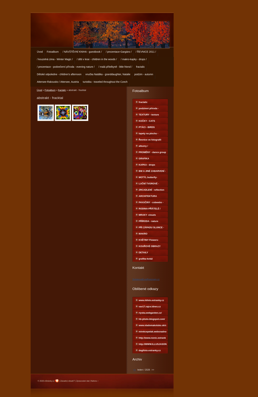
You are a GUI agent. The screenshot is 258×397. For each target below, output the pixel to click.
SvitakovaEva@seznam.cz (146, 279)
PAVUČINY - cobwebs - (151, 202)
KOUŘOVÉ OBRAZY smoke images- (150, 247)
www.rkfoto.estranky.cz (151, 300)
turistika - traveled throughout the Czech (105, 81)
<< (134, 369)
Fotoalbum (53, 51)
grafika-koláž (146, 258)
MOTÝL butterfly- (148, 177)
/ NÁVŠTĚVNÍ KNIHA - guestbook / (82, 51)
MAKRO (143, 233)
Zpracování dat (82, 381)
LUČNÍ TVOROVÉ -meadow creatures (149, 184)
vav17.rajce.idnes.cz (150, 306)
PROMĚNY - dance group (152, 152)
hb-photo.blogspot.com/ (152, 319)
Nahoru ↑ (95, 381)
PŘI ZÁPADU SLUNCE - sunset (151, 228)
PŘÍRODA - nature (148, 221)
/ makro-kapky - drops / (134, 59)
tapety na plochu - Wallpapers (148, 134)
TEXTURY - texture (149, 114)
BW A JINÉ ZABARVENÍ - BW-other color (152, 172)
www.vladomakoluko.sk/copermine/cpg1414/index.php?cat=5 (152, 326)
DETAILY (143, 252)
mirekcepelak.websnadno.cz (152, 332)
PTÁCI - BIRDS (147, 127)
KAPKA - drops (147, 164)
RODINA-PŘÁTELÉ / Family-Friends (150, 209)
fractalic (140, 66)
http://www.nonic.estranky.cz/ (152, 339)
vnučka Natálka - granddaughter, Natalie (107, 74)
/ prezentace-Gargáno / (119, 51)
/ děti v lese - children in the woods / (97, 59)
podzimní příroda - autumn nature (149, 109)
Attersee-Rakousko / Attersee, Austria (58, 81)
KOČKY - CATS (147, 121)
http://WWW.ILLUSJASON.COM (153, 345)
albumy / (143, 146)
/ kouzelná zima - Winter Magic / (55, 59)
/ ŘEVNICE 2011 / (146, 51)
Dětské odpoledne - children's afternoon (59, 74)
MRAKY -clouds (147, 215)
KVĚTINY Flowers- (149, 240)
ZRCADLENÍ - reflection (151, 189)
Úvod (40, 51)
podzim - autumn (143, 74)
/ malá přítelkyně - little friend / (115, 66)
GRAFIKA (144, 158)
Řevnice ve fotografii (150, 139)
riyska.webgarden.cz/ (150, 312)
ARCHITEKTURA (148, 196)
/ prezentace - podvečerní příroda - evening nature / (66, 66)
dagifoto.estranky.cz (150, 350)
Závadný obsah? (67, 381)
